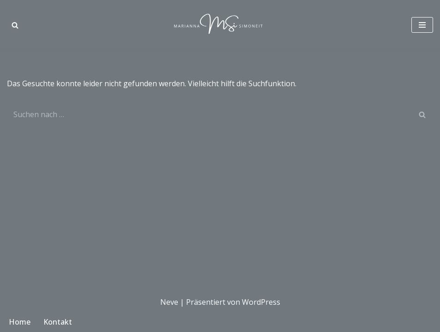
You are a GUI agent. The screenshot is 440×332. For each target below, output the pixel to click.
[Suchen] (15, 25)
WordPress (261, 302)
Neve (169, 302)
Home (19, 322)
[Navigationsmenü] (422, 25)
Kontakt (57, 322)
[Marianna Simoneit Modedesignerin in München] (220, 24)
